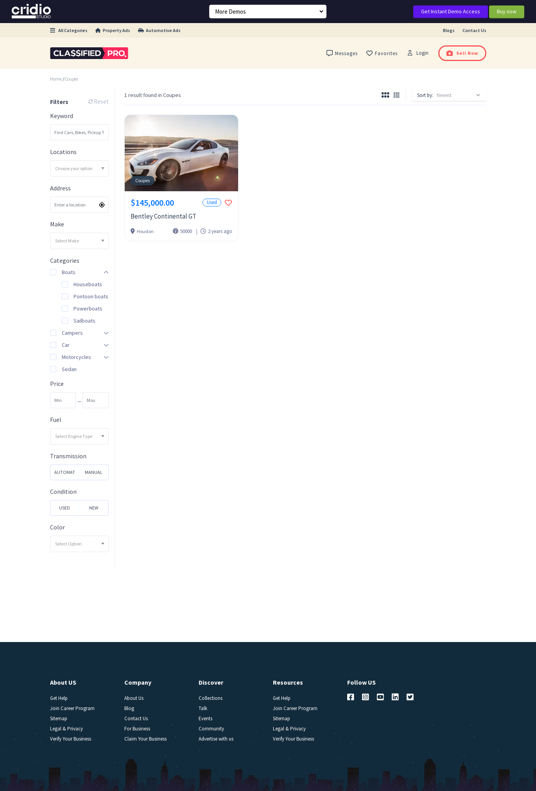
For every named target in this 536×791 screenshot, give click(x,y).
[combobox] (79, 168)
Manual (93, 472)
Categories (64, 260)
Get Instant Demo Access (450, 11)
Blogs (449, 30)
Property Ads (112, 30)
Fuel (55, 419)
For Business (137, 728)
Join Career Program (72, 708)
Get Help (59, 698)
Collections (210, 698)
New (93, 508)
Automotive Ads (159, 30)
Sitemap (58, 718)
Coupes (71, 79)
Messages (342, 53)
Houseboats (87, 284)
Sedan (69, 369)
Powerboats (87, 308)
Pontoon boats (90, 296)
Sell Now (462, 53)
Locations (63, 152)
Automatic (64, 474)
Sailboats (84, 320)
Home (56, 79)
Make (57, 224)
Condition (63, 491)
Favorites (382, 53)
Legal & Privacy (66, 728)
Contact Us (474, 30)
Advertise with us (216, 738)
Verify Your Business (70, 738)
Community (211, 728)
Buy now (506, 11)
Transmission (68, 456)
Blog (129, 708)
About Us (133, 698)
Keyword (61, 116)
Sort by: (425, 95)
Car (66, 345)
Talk (203, 708)
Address (60, 188)
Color (57, 527)
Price (57, 383)
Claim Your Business (145, 738)
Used (64, 508)
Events (205, 718)
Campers (72, 333)
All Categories (69, 30)
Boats (68, 272)
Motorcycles (76, 357)
